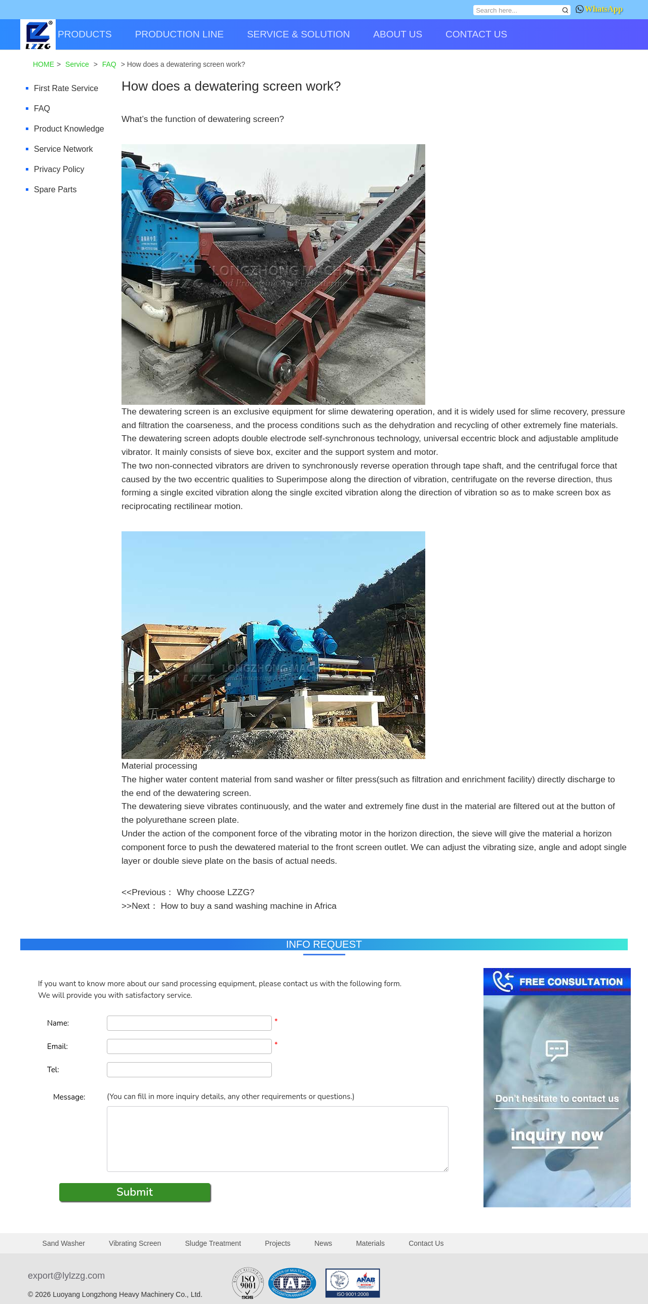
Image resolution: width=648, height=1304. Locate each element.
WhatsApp (599, 9)
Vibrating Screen (135, 1243)
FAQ (42, 108)
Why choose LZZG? (216, 892)
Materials (370, 1243)
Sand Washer (64, 1243)
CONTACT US (476, 34)
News (323, 1243)
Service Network (63, 149)
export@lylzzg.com (66, 1276)
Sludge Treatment (213, 1243)
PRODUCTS (85, 34)
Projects (278, 1243)
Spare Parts (55, 189)
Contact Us (426, 1243)
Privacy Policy (59, 169)
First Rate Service (66, 88)
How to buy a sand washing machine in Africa (248, 906)
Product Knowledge (69, 128)
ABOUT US (397, 34)
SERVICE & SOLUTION (298, 34)
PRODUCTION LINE (179, 34)
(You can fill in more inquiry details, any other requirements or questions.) (230, 1096)
